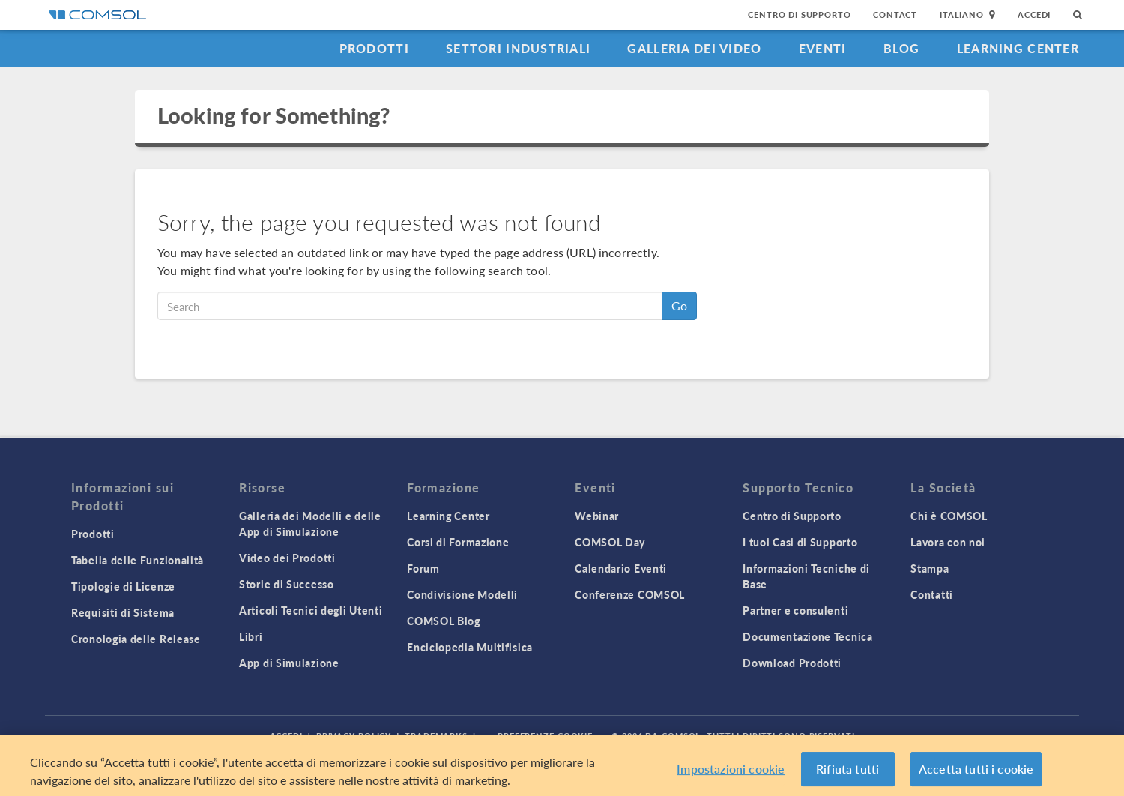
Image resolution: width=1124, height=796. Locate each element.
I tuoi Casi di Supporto (800, 541)
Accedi (1034, 14)
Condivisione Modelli (462, 594)
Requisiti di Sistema (123, 612)
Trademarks (436, 735)
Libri (251, 636)
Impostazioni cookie (731, 774)
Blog (901, 48)
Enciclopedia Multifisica (470, 646)
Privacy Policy (353, 735)
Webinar (597, 515)
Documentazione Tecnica (807, 636)
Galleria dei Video (694, 48)
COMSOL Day (610, 541)
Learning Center (1018, 48)
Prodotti (374, 48)
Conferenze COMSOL (630, 594)
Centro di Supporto (799, 14)
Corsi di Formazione (458, 541)
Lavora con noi (947, 541)
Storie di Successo (286, 583)
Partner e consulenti (795, 610)
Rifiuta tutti (847, 774)
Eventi (823, 48)
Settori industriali (518, 48)
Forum (423, 568)
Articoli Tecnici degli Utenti (310, 610)
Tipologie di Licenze (123, 586)
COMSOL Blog (443, 620)
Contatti (931, 594)
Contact (895, 14)
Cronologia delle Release (136, 638)
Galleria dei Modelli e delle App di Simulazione (310, 523)
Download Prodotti (792, 662)
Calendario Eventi (621, 568)
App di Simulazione (289, 662)
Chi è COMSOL (948, 515)
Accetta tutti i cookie (976, 774)
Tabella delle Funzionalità (137, 559)
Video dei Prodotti (287, 557)
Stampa (929, 568)
